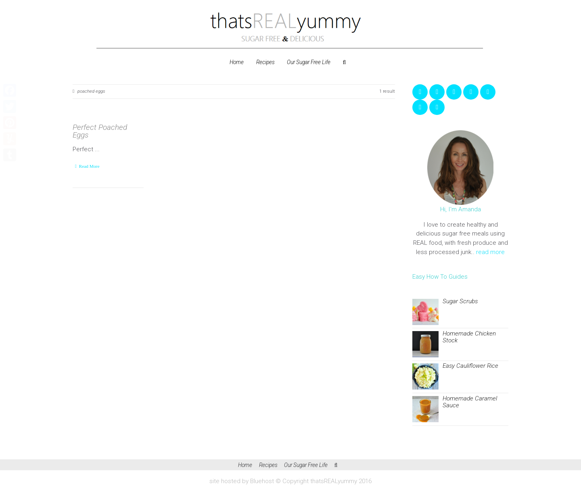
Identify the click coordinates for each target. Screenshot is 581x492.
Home (237, 62)
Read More (89, 166)
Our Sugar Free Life (308, 62)
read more (490, 252)
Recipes (265, 62)
